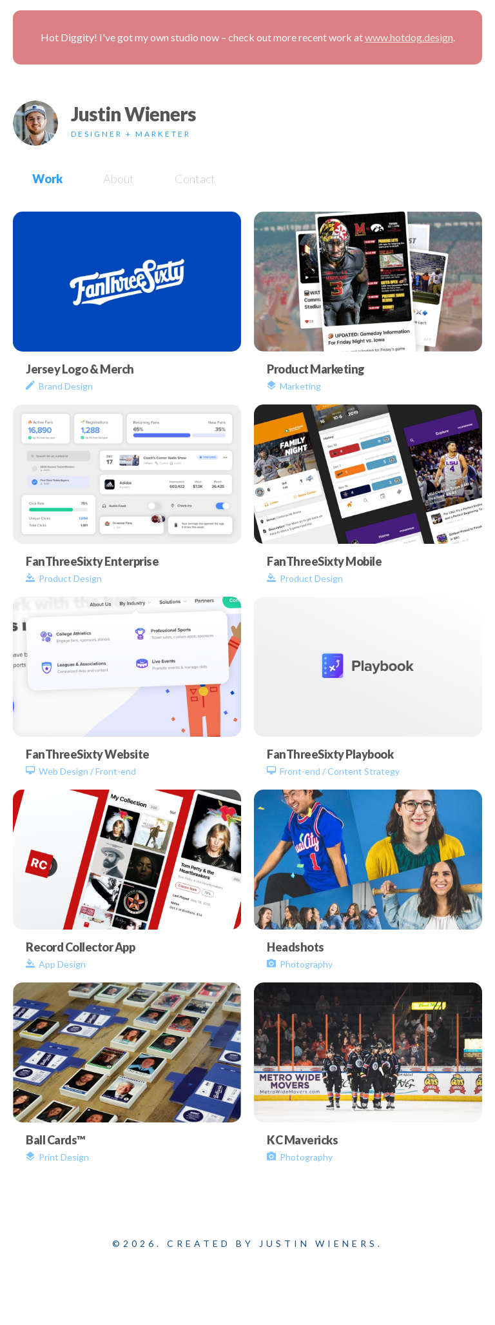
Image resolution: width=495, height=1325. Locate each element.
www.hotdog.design (409, 37)
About (118, 179)
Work (47, 179)
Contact (195, 179)
